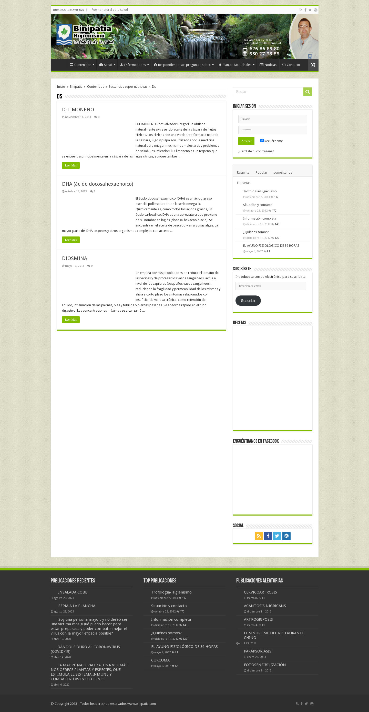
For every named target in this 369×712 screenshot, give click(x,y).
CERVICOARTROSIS (260, 592)
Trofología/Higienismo (260, 191)
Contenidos (80, 65)
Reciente (243, 172)
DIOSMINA (74, 258)
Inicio (60, 64)
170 (274, 210)
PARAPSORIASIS (257, 651)
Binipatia (76, 86)
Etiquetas (243, 183)
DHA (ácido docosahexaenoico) (97, 184)
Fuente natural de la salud (110, 10)
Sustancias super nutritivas (128, 86)
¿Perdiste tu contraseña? (256, 151)
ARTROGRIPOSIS (258, 619)
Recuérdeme (271, 141)
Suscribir (248, 301)
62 (176, 665)
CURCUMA (160, 660)
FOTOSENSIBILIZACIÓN (265, 664)
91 (268, 251)
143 (277, 224)
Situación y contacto (257, 205)
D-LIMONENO (78, 109)
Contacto (291, 65)
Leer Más (71, 165)
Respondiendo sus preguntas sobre (182, 65)
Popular (261, 172)
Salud (105, 65)
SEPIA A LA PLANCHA (76, 606)
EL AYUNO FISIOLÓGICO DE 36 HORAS (271, 246)
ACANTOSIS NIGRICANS (265, 606)
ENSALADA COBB (72, 592)
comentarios (283, 172)
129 (277, 237)
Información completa (259, 218)
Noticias (268, 65)
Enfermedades (133, 65)
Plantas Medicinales (235, 65)
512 (276, 197)
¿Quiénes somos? (256, 232)
